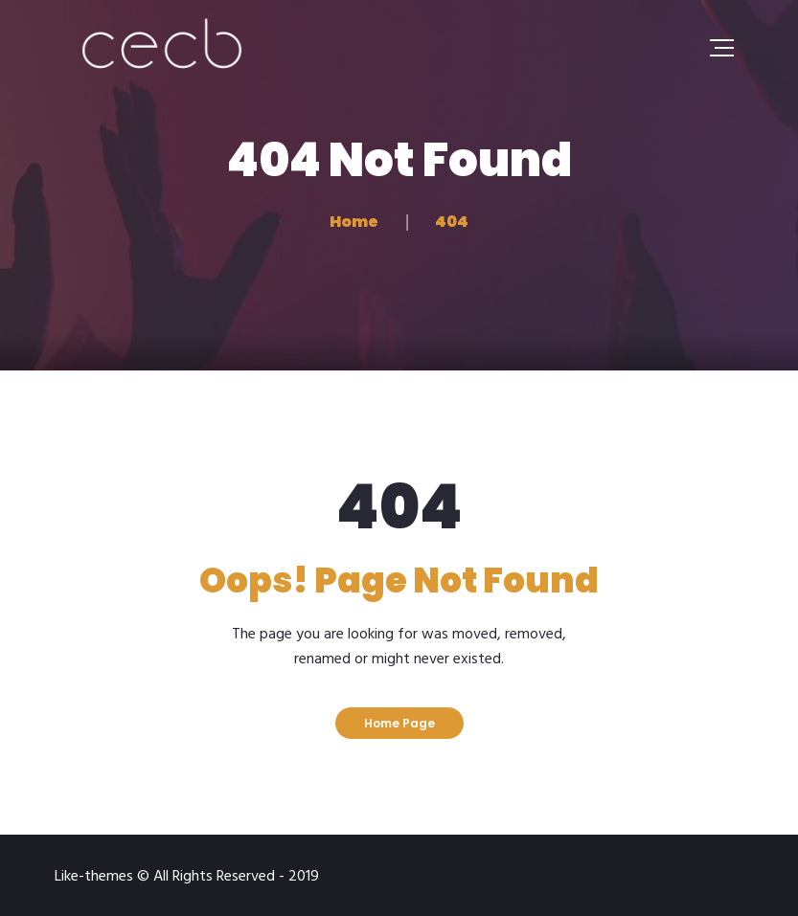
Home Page (399, 723)
